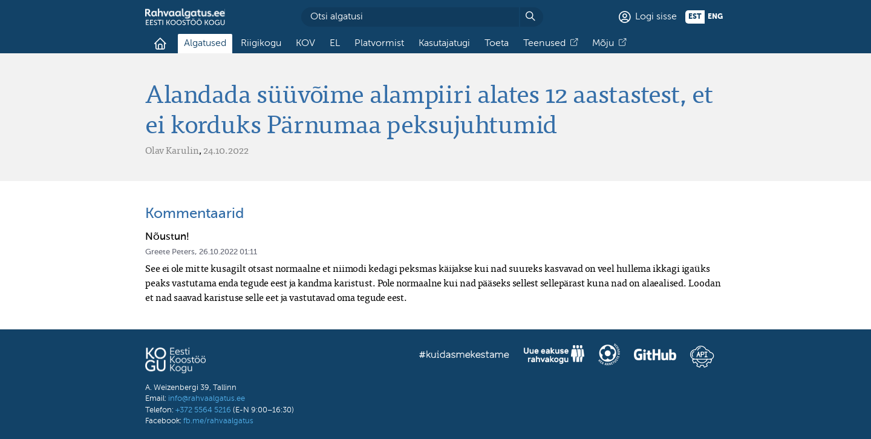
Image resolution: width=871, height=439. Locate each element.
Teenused (544, 43)
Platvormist (379, 43)
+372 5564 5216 (203, 410)
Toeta (496, 43)
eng (715, 17)
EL (335, 43)
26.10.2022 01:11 (228, 252)
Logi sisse (656, 17)
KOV (305, 43)
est (695, 17)
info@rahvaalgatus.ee (206, 399)
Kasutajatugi (444, 43)
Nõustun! (167, 237)
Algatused (205, 43)
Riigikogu (261, 43)
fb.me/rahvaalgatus (218, 421)
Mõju (603, 43)
